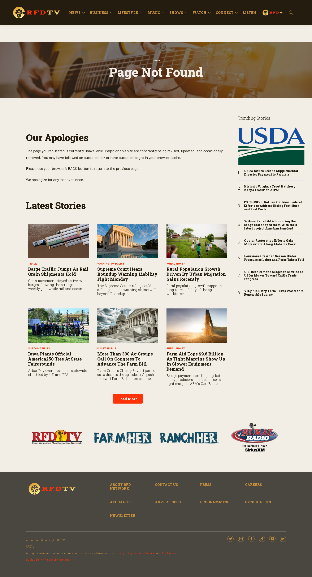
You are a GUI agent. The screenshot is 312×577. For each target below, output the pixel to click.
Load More (127, 399)
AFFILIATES (120, 502)
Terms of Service (144, 553)
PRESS (205, 485)
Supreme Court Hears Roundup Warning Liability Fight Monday (127, 274)
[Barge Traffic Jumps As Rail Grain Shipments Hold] (58, 241)
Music (153, 12)
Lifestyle (128, 12)
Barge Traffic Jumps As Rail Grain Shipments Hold (58, 271)
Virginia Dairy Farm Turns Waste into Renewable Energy (274, 292)
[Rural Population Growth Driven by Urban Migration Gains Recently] (196, 241)
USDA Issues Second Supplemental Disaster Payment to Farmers (271, 172)
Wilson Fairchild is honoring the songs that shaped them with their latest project (270, 225)
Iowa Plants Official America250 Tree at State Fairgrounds (55, 359)
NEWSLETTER (122, 515)
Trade (32, 263)
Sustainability (39, 348)
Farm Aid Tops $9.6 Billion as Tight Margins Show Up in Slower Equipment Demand (195, 361)
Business (99, 12)
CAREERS (253, 485)
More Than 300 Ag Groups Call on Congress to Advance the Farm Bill (125, 359)
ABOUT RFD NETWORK (120, 486)
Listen (249, 12)
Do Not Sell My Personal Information (48, 559)
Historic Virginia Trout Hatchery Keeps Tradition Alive (270, 188)
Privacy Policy (123, 553)
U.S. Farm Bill (107, 348)
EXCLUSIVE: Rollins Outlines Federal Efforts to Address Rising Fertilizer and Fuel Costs (273, 206)
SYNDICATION (258, 502)
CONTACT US (166, 485)
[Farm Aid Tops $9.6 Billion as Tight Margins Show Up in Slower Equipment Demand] (196, 325)
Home (156, 60)
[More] (83, 12)
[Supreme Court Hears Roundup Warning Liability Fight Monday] (127, 241)
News (75, 12)
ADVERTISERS (168, 502)
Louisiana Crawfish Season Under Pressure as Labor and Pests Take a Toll (274, 258)
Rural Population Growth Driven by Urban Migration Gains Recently (196, 274)
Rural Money (175, 263)
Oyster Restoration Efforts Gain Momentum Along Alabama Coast (270, 242)
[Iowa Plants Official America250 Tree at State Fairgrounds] (58, 325)
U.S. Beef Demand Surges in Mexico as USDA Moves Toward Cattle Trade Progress (273, 275)
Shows (176, 12)
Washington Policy (110, 263)
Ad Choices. (169, 553)
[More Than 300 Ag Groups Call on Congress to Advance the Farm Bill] (127, 325)
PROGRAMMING (215, 502)
